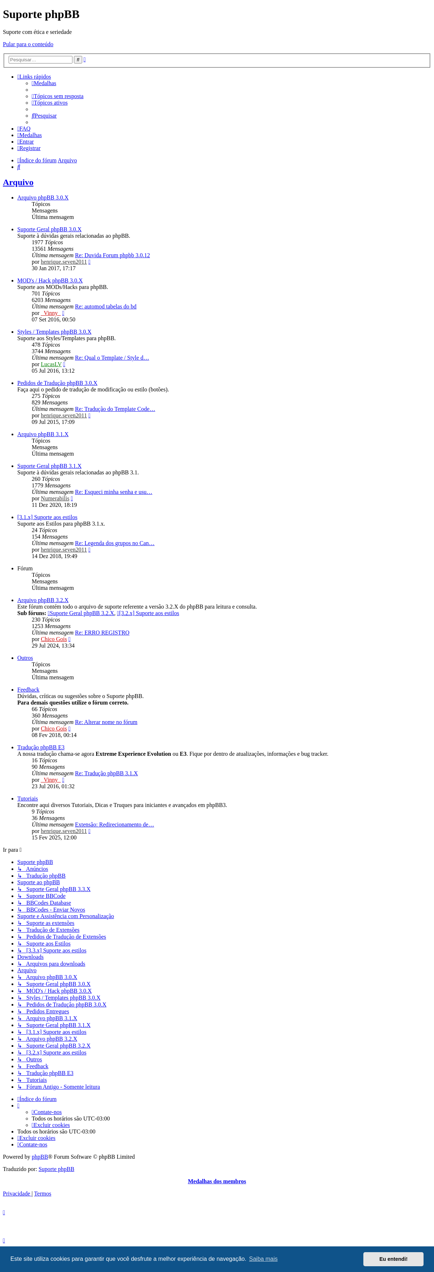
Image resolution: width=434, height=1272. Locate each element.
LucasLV (51, 364)
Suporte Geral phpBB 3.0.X (49, 229)
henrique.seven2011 (64, 262)
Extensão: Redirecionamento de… (114, 824)
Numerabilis (55, 498)
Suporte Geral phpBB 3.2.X (81, 613)
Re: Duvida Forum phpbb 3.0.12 (112, 255)
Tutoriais (27, 798)
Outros (25, 658)
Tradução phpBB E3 (41, 747)
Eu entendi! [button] (394, 1259)
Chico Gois (54, 639)
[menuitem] (44, 83)
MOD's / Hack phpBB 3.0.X (50, 280)
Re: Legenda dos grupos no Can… (115, 543)
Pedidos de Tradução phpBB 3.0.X (57, 383)
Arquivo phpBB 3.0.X (42, 197)
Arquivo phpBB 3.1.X (42, 434)
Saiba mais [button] (263, 1259)
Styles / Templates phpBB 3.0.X (54, 332)
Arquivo (18, 182)
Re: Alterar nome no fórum (106, 722)
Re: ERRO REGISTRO (102, 633)
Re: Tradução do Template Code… (115, 409)
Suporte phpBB (56, 1169)
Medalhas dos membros (217, 1181)
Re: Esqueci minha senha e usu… (113, 492)
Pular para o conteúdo (28, 44)
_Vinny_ (51, 313)
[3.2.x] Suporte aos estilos (148, 613)
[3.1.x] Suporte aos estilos (47, 517)
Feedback (28, 690)
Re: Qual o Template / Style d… (112, 358)
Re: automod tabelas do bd (106, 306)
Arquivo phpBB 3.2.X (42, 600)
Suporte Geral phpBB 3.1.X (49, 466)
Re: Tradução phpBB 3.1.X (106, 773)
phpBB (40, 1157)
